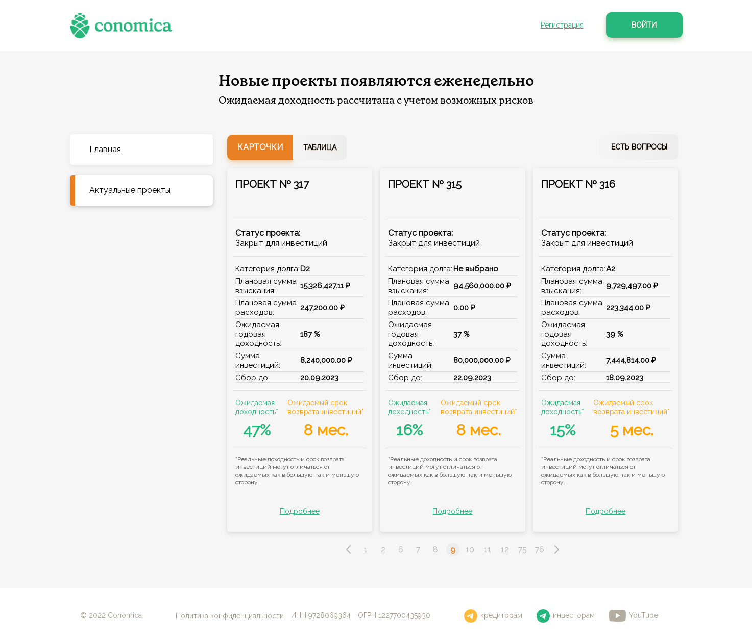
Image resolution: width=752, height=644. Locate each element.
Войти (644, 25)
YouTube (633, 616)
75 (522, 549)
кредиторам (493, 616)
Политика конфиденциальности (230, 615)
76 (539, 549)
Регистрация (562, 25)
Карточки (260, 147)
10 (470, 549)
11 (487, 549)
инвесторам (566, 616)
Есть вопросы (639, 147)
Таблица (319, 147)
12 (505, 549)
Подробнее (300, 511)
